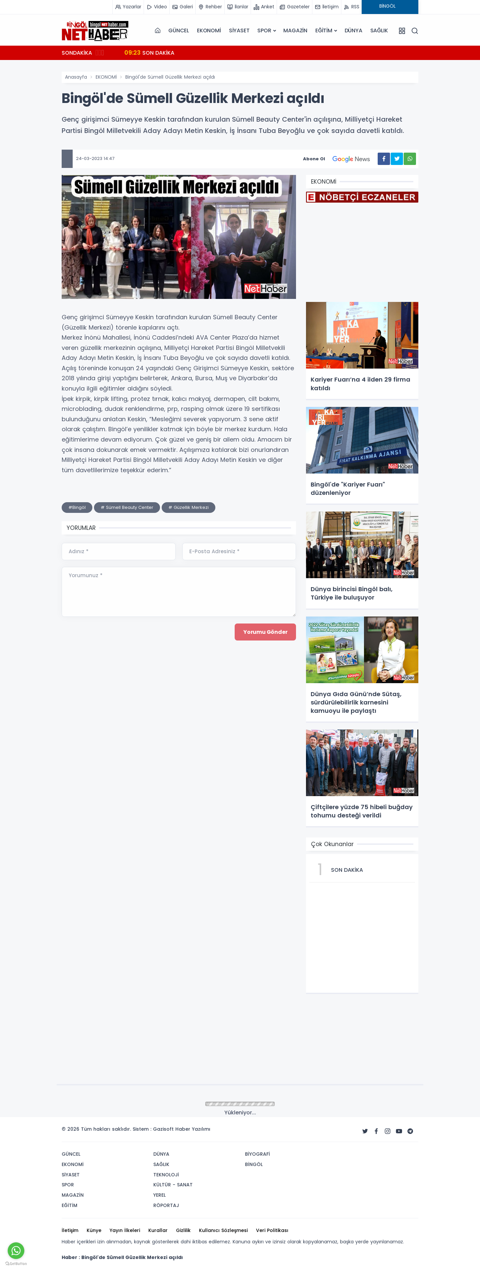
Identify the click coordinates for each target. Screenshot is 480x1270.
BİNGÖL (254, 1164)
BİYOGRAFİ (257, 1154)
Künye (94, 1230)
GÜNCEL (178, 30)
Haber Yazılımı (192, 1129)
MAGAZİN (295, 30)
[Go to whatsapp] (16, 1250)
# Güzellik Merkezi (188, 507)
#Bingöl (77, 507)
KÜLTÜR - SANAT (173, 1184)
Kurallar (158, 1230)
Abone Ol (340, 159)
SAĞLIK (379, 30)
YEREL (159, 1195)
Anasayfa (76, 77)
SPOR (264, 30)
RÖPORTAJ (166, 1205)
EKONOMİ (209, 30)
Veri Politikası (272, 1230)
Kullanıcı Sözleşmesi (223, 1230)
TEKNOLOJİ (166, 1174)
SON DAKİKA (149, 52)
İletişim (70, 1230)
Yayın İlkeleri (125, 1230)
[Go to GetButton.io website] (16, 1263)
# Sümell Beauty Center (127, 507)
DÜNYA (353, 30)
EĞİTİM (323, 30)
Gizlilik (183, 1230)
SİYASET (239, 30)
